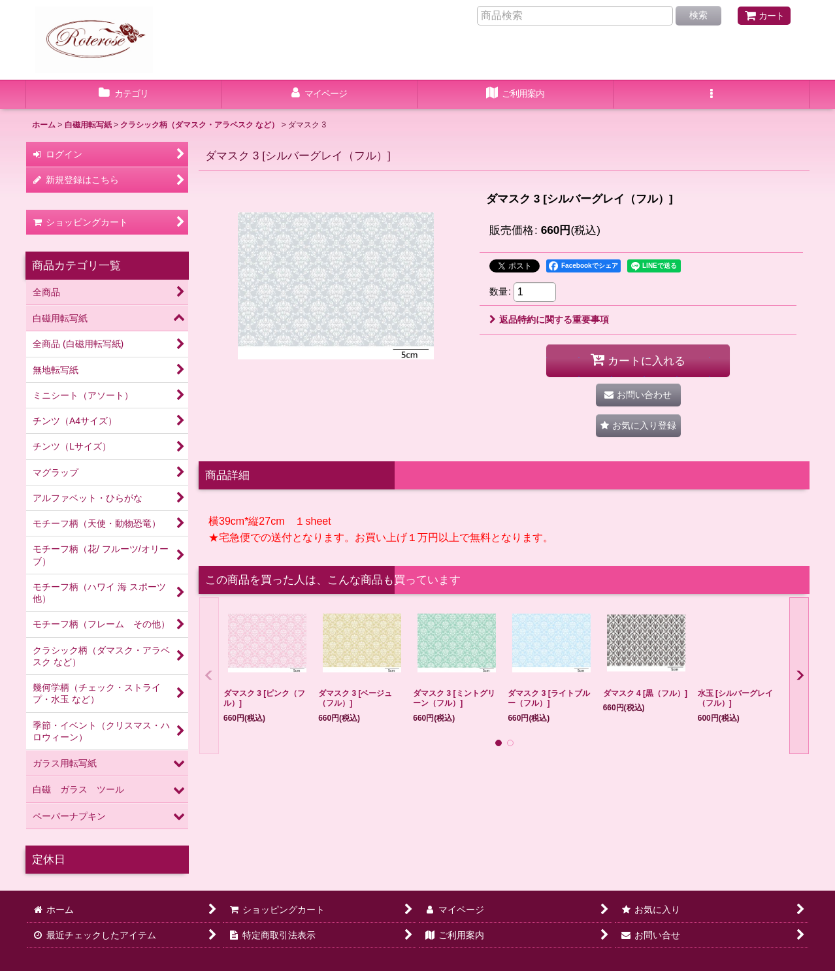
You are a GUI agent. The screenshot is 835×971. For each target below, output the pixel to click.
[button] (712, 94)
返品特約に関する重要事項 (549, 319)
